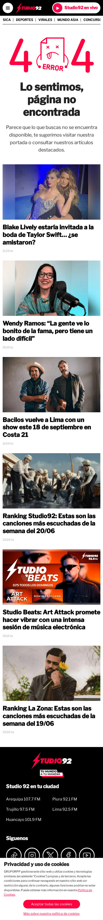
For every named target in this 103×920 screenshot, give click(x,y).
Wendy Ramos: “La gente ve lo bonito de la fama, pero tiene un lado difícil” (48, 331)
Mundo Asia (67, 19)
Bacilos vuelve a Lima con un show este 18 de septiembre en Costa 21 (47, 427)
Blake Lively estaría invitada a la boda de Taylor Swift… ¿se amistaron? (48, 235)
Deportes (24, 19)
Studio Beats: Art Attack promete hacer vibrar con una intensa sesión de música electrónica (51, 620)
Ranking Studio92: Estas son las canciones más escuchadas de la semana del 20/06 (49, 523)
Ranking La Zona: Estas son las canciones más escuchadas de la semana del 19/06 (49, 716)
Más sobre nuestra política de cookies (51, 914)
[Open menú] (8, 8)
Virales (45, 19)
